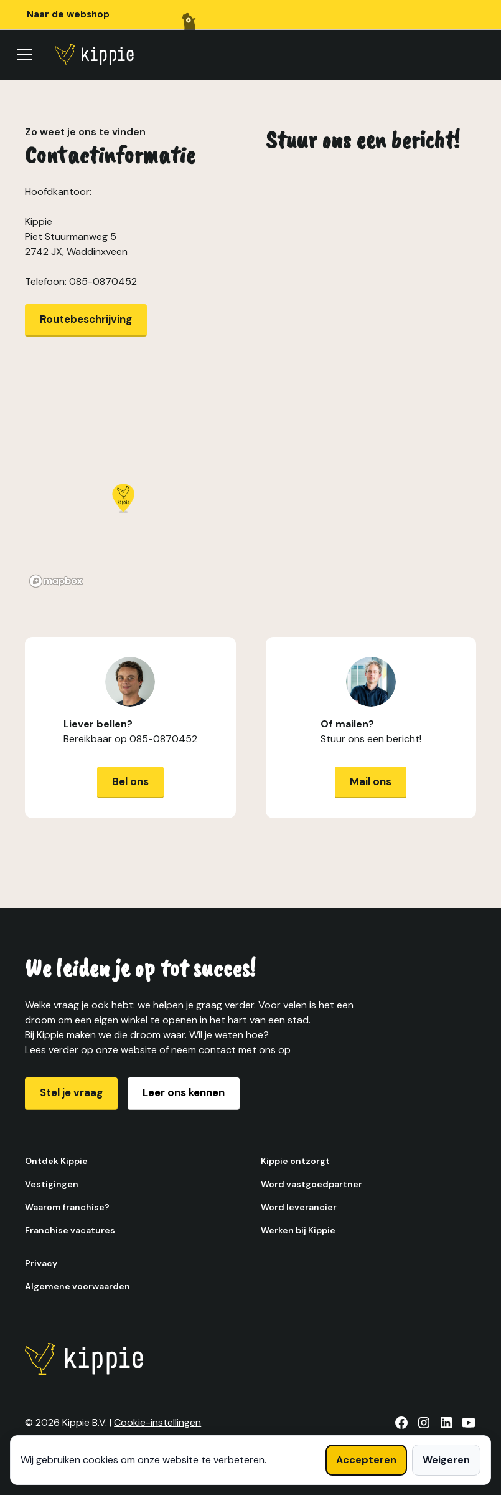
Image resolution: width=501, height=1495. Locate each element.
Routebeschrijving (86, 319)
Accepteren (366, 1459)
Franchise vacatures (70, 1230)
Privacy (41, 1263)
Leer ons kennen (184, 1092)
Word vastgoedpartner (311, 1184)
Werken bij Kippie (298, 1230)
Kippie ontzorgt (295, 1161)
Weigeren (446, 1459)
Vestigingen (51, 1184)
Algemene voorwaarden (77, 1286)
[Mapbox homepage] (56, 581)
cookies (102, 1459)
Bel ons (130, 781)
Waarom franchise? (67, 1207)
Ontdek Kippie (56, 1161)
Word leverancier (299, 1207)
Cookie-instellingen (157, 1422)
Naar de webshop (68, 14)
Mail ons (370, 781)
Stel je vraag (71, 1092)
